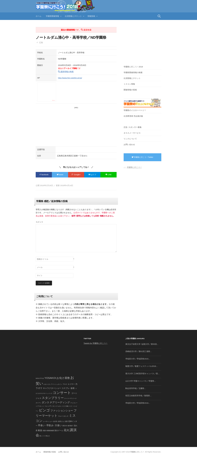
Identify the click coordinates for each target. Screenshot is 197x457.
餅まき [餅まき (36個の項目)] (48, 436)
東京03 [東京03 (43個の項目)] (64, 425)
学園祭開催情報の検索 (133, 72)
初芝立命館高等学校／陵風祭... (138, 396)
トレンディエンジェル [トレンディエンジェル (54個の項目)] (52, 406)
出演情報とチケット (73, 16)
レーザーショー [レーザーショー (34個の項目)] (48, 421)
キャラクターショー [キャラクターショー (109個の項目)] (52, 388)
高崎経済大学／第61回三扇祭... (138, 351)
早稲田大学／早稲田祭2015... (137, 359)
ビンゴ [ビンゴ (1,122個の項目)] (44, 410)
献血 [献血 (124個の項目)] (40, 430)
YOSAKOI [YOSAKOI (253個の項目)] (50, 378)
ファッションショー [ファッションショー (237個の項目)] (61, 410)
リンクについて (130, 139)
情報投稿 (91, 16)
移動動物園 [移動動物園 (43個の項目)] (50, 430)
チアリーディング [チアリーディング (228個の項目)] (60, 402)
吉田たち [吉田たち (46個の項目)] (61, 421)
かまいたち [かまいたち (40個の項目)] (47, 384)
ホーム (38, 16)
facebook (43, 175)
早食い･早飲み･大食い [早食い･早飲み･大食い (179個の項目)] (50, 425)
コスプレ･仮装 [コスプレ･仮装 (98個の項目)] (68, 388)
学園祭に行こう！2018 (133, 67)
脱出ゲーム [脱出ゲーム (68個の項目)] (58, 430)
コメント (39, 222)
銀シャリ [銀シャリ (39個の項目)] (42, 436)
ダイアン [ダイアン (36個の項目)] (38, 403)
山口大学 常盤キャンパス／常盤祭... (140, 381)
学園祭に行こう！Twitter (142, 157)
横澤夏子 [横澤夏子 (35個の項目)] (70, 425)
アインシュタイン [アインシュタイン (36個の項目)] (56, 384)
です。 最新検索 (76, 30)
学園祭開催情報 (52, 16)
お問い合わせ (129, 144)
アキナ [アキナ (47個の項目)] (65, 384)
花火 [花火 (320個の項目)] (66, 430)
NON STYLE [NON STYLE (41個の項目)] (40, 378)
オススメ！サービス (132, 133)
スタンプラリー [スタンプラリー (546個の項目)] (53, 398)
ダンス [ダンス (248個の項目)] (45, 402)
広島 (41, 42)
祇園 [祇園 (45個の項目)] (44, 430)
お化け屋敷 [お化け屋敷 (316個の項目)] (63, 377)
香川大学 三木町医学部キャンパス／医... (142, 373)
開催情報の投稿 (130, 90)
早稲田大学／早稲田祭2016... (137, 403)
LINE (108, 175)
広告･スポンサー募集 (133, 127)
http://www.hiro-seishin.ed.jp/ (70, 78)
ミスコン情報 (129, 84)
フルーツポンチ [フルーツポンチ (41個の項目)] (63, 416)
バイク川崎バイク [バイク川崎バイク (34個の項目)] (66, 406)
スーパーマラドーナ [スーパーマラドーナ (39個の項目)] (70, 398)
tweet (60, 175)
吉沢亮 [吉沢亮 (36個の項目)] (55, 421)
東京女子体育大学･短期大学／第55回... (141, 344)
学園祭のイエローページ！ (135, 110)
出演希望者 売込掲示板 (133, 116)
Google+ (76, 175)
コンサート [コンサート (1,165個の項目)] (62, 393)
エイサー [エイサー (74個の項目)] (71, 384)
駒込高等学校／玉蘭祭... (135, 388)
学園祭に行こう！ (134, 167)
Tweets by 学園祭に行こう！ (96, 343)
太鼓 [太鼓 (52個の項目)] (66, 421)
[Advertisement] (76, 126)
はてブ (92, 175)
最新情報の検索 (66, 72)
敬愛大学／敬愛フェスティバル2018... (141, 366)
